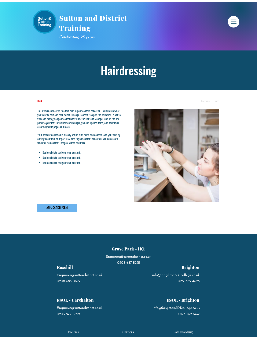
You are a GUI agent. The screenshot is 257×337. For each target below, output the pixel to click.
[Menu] (233, 22)
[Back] (51, 101)
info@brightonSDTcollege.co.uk (176, 275)
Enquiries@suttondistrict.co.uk (79, 275)
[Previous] (205, 101)
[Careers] (128, 332)
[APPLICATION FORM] (57, 208)
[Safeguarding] (183, 332)
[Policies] (73, 332)
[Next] (217, 101)
